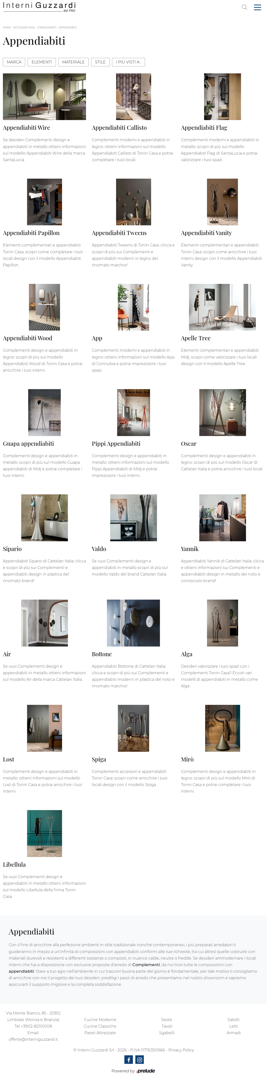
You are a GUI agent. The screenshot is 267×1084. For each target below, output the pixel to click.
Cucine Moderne (100, 1019)
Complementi (46, 27)
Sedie (166, 1019)
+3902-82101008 (36, 1026)
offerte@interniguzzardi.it (33, 1039)
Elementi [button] (42, 62)
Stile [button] (100, 62)
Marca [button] (14, 62)
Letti (233, 1026)
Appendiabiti (68, 27)
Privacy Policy (181, 1050)
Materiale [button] (73, 62)
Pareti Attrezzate (100, 1033)
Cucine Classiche (100, 1026)
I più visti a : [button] (128, 62)
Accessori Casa (24, 27)
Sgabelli (166, 1033)
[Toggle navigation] (257, 7)
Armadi (234, 1033)
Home (7, 27)
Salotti (234, 1019)
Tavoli (167, 1026)
